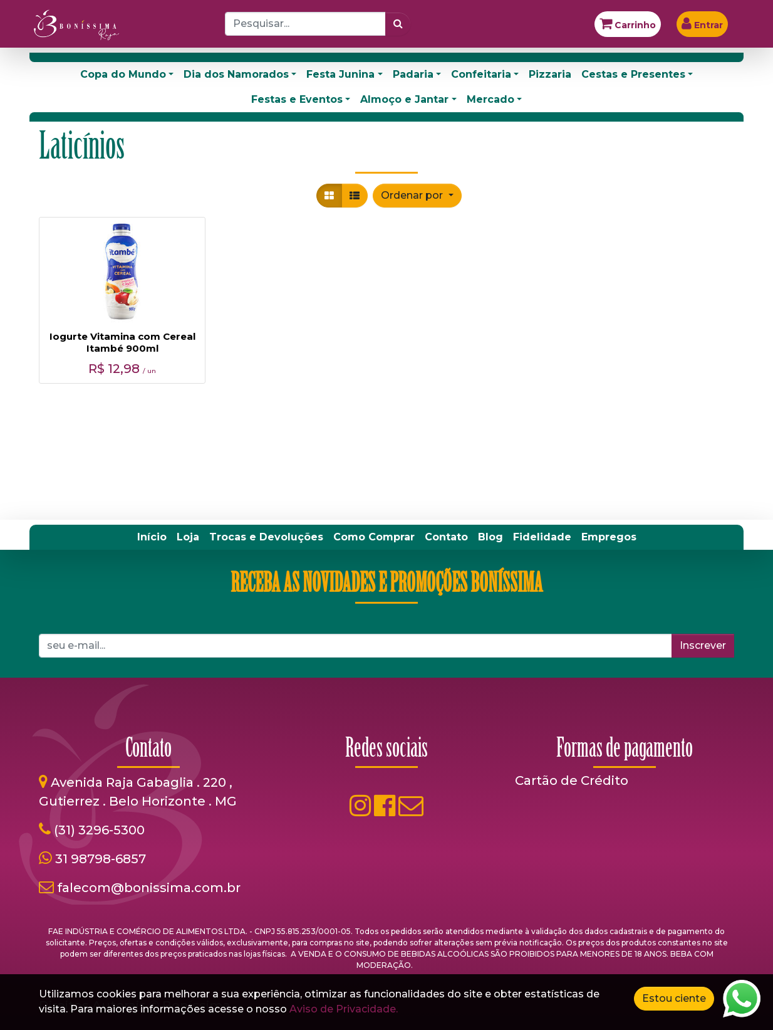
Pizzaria (550, 74)
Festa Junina (340, 74)
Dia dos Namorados (236, 74)
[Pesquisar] (398, 24)
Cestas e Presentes (633, 74)
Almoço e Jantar (404, 99)
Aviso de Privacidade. (343, 1009)
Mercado (490, 99)
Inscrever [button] (703, 645)
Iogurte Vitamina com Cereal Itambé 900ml (122, 342)
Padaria (413, 74)
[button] (417, 196)
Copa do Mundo (123, 74)
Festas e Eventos (297, 99)
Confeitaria (481, 74)
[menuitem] (152, 537)
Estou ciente (674, 998)
